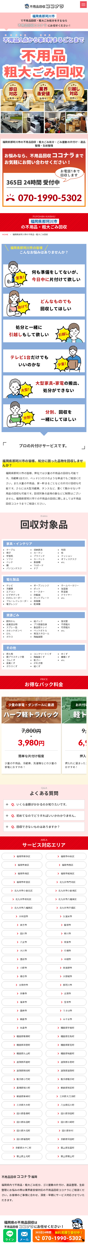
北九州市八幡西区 (22, 907)
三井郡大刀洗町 (66, 1096)
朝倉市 (22, 1019)
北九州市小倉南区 (66, 890)
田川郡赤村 (66, 1130)
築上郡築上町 (66, 1156)
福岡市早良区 (22, 882)
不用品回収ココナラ (44, 6)
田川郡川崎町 (66, 1122)
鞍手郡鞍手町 (66, 1079)
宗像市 (22, 993)
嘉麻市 (22, 1010)
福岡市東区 (22, 865)
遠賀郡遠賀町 (66, 1070)
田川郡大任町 (22, 1130)
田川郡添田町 (66, 1113)
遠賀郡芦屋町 (22, 1062)
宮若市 (66, 1002)
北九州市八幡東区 (66, 899)
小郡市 (22, 967)
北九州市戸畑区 (66, 907)
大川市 (22, 950)
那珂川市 (66, 985)
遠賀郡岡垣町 (22, 1070)
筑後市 (66, 942)
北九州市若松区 (22, 899)
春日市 (22, 976)
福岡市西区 (66, 865)
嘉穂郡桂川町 (22, 1087)
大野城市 (66, 976)
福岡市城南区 (66, 873)
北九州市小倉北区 (22, 890)
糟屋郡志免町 (66, 1036)
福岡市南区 (22, 873)
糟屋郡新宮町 (66, 1045)
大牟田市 (22, 916)
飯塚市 (66, 925)
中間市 (66, 959)
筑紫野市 (66, 967)
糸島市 (22, 1027)
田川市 (22, 933)
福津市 (22, 1002)
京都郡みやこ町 (22, 1147)
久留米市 (66, 916)
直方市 (22, 925)
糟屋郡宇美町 (66, 1027)
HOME (5, 234)
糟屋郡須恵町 (22, 1045)
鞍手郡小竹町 (22, 1079)
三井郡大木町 (22, 1105)
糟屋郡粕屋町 (66, 1053)
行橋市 (66, 950)
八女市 (22, 942)
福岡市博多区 (22, 856)
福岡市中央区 (66, 856)
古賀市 (66, 993)
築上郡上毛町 (22, 1156)
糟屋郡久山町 (22, 1053)
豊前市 (22, 959)
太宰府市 (22, 985)
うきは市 (66, 1010)
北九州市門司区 (66, 882)
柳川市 (66, 933)
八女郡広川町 (66, 1105)
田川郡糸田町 (22, 1122)
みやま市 (66, 1019)
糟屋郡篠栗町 (22, 1036)
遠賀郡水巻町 (66, 1062)
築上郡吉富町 (66, 1147)
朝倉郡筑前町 (66, 1087)
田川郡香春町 (22, 1113)
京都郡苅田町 (66, 1139)
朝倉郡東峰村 (22, 1096)
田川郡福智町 (22, 1139)
